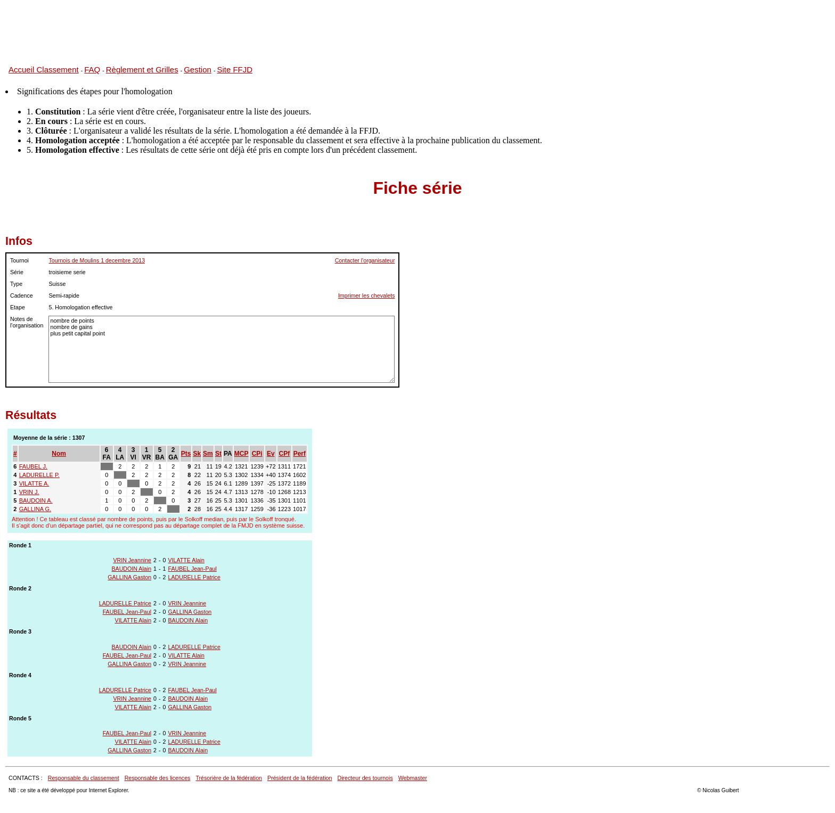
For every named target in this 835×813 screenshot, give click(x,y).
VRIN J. (29, 492)
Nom (59, 453)
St (218, 453)
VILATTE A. (34, 483)
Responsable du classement (83, 778)
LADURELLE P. (39, 475)
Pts (186, 453)
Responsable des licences (158, 778)
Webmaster (412, 778)
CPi (257, 453)
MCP (241, 453)
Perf (299, 453)
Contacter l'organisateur (365, 260)
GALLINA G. (35, 509)
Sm (208, 453)
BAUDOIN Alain (131, 568)
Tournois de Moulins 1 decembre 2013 (96, 260)
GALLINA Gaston (129, 577)
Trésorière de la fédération (228, 778)
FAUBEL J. (33, 466)
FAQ (92, 69)
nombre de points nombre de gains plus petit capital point (221, 349)
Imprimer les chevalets (366, 295)
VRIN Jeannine (132, 560)
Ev (271, 453)
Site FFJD (234, 69)
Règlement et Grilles (142, 69)
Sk (197, 453)
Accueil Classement (44, 69)
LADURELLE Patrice (194, 577)
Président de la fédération (299, 778)
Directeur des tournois (364, 778)
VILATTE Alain (186, 560)
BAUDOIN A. (36, 500)
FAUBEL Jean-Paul (192, 568)
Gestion (197, 69)
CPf (284, 453)
